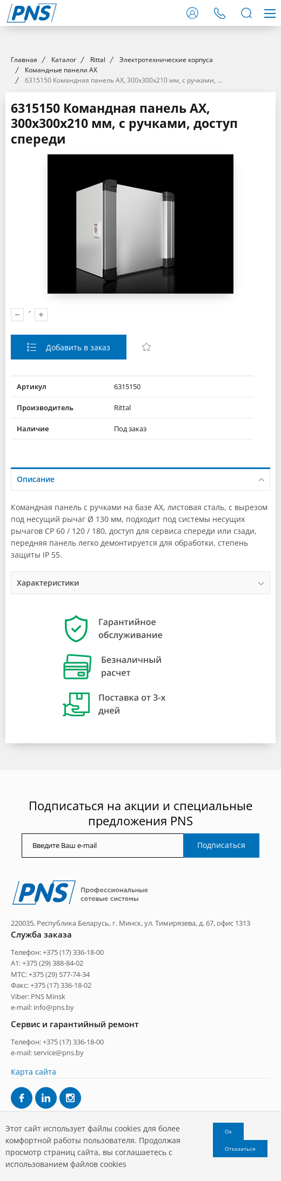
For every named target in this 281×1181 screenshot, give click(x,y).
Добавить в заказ (77, 542)
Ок (228, 1131)
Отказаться (240, 1148)
